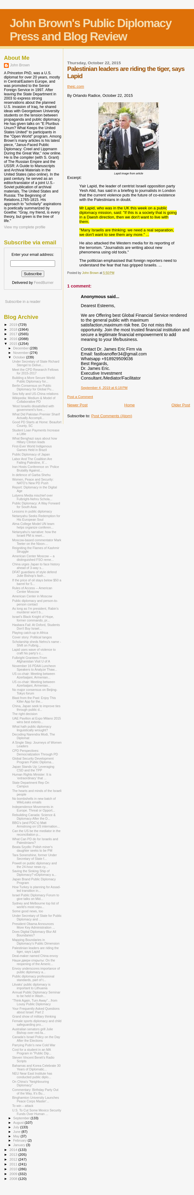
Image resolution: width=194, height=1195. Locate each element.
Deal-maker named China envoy (35, 956)
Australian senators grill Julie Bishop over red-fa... (32, 1031)
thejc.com (75, 86)
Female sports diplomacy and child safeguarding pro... (36, 1022)
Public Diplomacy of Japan (31, 454)
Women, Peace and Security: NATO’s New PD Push (33, 481)
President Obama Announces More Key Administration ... (33, 925)
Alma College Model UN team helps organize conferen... (33, 525)
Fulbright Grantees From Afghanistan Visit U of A (31, 659)
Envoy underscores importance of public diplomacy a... (36, 970)
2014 (13, 1150)
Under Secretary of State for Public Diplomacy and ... (36, 917)
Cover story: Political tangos (32, 637)
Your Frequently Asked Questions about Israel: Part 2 (36, 1010)
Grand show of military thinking (34, 1016)
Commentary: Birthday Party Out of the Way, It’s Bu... (35, 1091)
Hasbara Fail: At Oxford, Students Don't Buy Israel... (36, 626)
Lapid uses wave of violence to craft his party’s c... (34, 651)
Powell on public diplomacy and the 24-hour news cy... (34, 865)
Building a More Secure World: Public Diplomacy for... (33, 379)
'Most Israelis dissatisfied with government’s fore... (33, 408)
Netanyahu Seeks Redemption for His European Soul (36, 517)
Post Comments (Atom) (111, 416)
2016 (13, 339)
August (19, 1122)
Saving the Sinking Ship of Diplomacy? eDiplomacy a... (34, 872)
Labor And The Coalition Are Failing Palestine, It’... (32, 460)
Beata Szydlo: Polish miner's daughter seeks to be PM (32, 848)
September (22, 1118)
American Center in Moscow (32, 596)
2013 (13, 1154)
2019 (13, 324)
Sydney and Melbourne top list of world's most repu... (35, 905)
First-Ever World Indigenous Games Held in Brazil (32, 448)
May (17, 1136)
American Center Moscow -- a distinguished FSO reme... (33, 557)
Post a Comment (80, 397)
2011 (13, 1164)
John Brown (20, 65)
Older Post (181, 405)
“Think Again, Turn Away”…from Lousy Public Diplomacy (34, 1002)
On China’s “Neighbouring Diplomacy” (30, 1083)
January (19, 1145)
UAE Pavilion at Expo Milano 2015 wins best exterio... (36, 720)
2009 (13, 1174)
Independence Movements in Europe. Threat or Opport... (33, 808)
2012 (13, 1159)
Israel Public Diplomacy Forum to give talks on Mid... (35, 897)
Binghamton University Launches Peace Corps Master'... (35, 1099)
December (21, 348)
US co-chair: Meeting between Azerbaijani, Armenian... (33, 675)
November (21, 352)
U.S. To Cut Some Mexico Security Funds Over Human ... (36, 1112)
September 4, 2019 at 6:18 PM (104, 387)
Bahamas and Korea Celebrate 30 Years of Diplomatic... (36, 1067)
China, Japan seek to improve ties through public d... (36, 707)
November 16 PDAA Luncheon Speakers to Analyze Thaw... (34, 667)
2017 (13, 334)
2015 (13, 343)
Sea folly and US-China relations (35, 394)
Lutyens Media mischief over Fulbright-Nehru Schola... (32, 497)
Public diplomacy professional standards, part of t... (33, 978)
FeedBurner (44, 283)
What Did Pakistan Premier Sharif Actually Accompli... (36, 416)
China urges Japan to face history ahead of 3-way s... (36, 566)
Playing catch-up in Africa (30, 632)
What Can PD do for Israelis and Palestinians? (35, 840)
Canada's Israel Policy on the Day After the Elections (36, 1038)
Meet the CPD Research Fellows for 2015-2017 (35, 371)
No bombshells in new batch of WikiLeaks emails (34, 800)
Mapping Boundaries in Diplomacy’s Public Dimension (36, 941)
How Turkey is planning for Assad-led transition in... (36, 888)
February (20, 1140)
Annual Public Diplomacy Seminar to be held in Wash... (36, 994)
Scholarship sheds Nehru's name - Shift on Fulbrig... (36, 643)
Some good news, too (27, 911)
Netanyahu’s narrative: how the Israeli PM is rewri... (34, 533)
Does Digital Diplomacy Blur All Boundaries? (34, 933)
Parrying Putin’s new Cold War (33, 1045)
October (19, 357)
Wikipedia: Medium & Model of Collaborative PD (33, 399)
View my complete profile (24, 227)
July (16, 1127)
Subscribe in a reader (22, 302)
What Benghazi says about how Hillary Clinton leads (34, 440)
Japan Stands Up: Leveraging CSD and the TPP (33, 768)
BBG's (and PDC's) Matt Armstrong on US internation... (36, 824)
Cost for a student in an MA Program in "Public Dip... (31, 1051)
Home (129, 405)
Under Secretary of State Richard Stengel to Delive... (35, 363)
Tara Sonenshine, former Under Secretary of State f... (34, 856)
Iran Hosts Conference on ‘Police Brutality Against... (35, 468)
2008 (13, 1179)
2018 (13, 329)
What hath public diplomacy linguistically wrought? (31, 728)
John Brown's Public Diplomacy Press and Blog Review (90, 30)
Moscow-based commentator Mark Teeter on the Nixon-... (36, 541)
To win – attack (22, 1106)
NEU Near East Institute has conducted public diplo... (32, 1075)
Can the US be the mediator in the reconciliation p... (36, 832)
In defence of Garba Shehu (31, 475)
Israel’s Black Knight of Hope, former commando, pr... (33, 618)
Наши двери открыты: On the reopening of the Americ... (33, 962)
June (17, 1131)
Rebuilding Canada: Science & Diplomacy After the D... (34, 816)
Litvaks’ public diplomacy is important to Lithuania (31, 986)
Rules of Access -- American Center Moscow (32, 589)
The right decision (25, 714)
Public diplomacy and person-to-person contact (35, 602)
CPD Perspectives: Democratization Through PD (35, 752)
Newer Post (77, 405)
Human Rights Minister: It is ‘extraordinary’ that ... (31, 776)
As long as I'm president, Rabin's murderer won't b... (35, 610)
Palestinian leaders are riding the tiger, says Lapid (35, 949)
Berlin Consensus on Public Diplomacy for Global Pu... (33, 387)
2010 (13, 1169)
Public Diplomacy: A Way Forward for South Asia (36, 505)
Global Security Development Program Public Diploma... (33, 760)
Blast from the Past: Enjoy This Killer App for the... (34, 699)
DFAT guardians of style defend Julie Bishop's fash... (34, 573)
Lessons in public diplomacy (32, 511)
